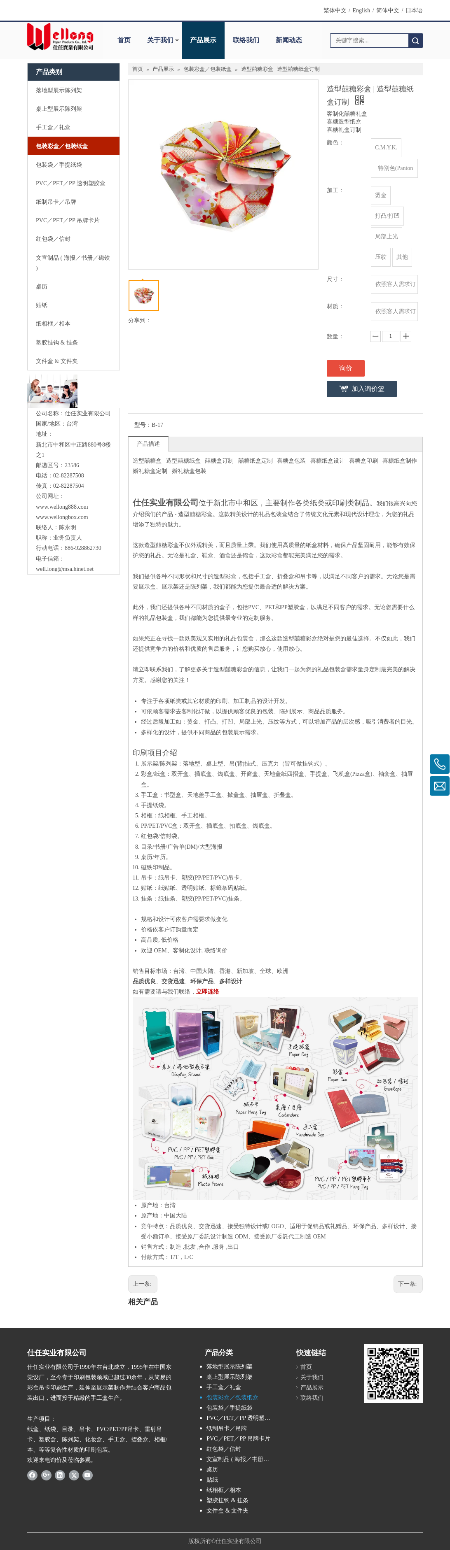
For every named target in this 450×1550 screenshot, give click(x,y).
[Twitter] (74, 1475)
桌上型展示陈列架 (229, 1377)
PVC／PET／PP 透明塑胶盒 (241, 1418)
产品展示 (203, 40)
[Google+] (46, 1475)
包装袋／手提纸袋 (229, 1408)
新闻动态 (289, 40)
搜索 (415, 40)
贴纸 (212, 1480)
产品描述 (148, 444)
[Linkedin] (60, 1475)
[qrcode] (393, 1373)
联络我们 (246, 40)
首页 (124, 40)
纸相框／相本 (223, 1490)
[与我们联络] (52, 391)
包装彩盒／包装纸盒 (232, 1397)
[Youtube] (87, 1475)
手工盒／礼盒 (223, 1387)
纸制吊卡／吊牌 (226, 1428)
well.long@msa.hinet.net (65, 569)
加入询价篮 (368, 388)
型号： (143, 425)
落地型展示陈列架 (229, 1367)
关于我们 (160, 40)
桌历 (212, 1469)
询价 (345, 368)
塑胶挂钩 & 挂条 (227, 1500)
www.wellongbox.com (62, 517)
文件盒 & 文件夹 (227, 1511)
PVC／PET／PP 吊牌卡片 (238, 1439)
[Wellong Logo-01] (60, 36)
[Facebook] (32, 1475)
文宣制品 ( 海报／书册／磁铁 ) (243, 1459)
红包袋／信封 (223, 1449)
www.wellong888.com (62, 507)
